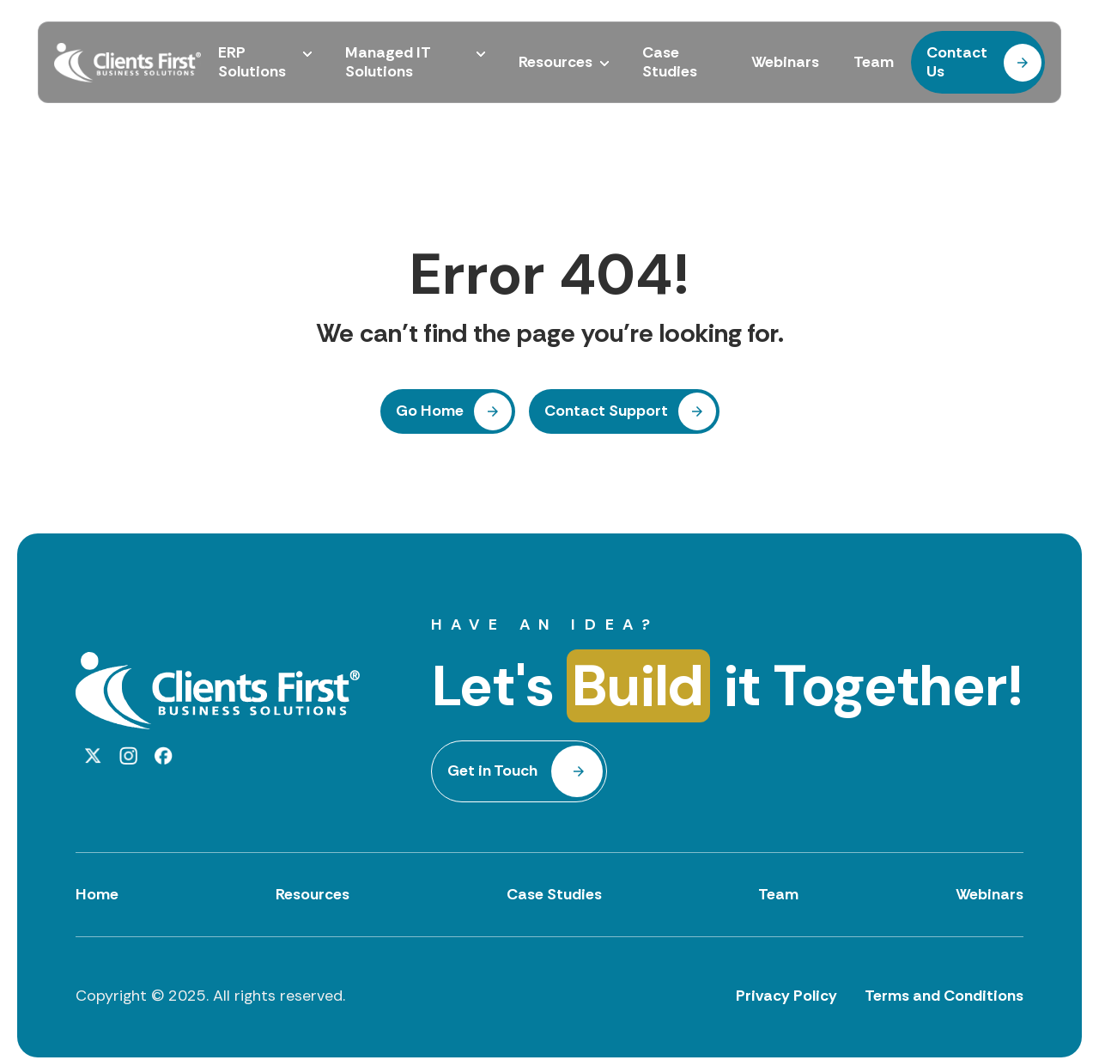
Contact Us (956, 62)
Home (97, 894)
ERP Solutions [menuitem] (252, 62)
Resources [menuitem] (555, 62)
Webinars (989, 894)
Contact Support (606, 410)
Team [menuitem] (873, 62)
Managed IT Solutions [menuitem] (388, 62)
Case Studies (554, 894)
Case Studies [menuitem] (669, 62)
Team (778, 894)
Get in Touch (492, 770)
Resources (312, 894)
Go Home (430, 410)
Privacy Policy (786, 995)
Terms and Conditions (944, 995)
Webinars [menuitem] (785, 62)
